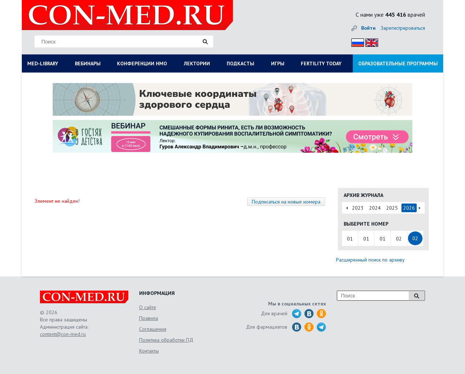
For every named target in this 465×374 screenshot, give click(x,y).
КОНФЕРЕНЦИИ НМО (142, 63)
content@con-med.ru (63, 334)
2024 (375, 208)
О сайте (147, 307)
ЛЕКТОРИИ (197, 63)
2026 (409, 208)
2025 (392, 208)
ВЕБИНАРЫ (88, 63)
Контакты (149, 351)
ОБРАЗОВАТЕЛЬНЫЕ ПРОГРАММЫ (398, 63)
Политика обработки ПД (166, 340)
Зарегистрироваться (403, 28)
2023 (358, 208)
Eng (370, 41)
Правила (148, 318)
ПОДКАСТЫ (240, 63)
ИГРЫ (277, 63)
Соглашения (152, 329)
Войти (368, 27)
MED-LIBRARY (42, 63)
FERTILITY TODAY (321, 63)
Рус (355, 41)
